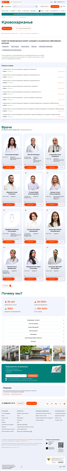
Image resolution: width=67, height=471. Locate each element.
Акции (3, 415)
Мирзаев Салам (12, 193)
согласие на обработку (15, 378)
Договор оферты (40, 420)
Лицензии (4, 426)
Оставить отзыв (58, 420)
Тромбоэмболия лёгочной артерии (11, 50)
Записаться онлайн (31, 403)
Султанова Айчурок (12, 154)
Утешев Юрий (33, 193)
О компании (5, 411)
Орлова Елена (12, 267)
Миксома (33, 46)
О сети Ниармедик (6, 413)
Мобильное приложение (22, 413)
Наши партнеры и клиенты (8, 431)
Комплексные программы (7, 424)
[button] (23, 28)
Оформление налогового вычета (43, 413)
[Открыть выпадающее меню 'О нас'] (63, 11)
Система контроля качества (8, 429)
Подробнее (50, 14)
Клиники (3, 422)
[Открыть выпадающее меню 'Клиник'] (13, 11)
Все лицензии (6, 394)
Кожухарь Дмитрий (55, 267)
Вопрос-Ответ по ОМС (41, 415)
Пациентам (20, 411)
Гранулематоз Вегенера (45, 46)
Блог (18, 422)
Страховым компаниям (60, 413)
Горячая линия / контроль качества (25, 426)
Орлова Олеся (55, 193)
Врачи (3, 420)
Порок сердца (15, 46)
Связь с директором (22, 429)
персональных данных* (27, 378)
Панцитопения (25, 46)
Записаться (61, 71)
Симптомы (19, 420)
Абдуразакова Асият (33, 267)
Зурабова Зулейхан (12, 230)
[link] (4, 17)
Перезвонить (21, 403)
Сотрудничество (60, 411)
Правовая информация (16, 394)
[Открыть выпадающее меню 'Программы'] (33, 11)
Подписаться (33, 375)
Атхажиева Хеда (55, 155)
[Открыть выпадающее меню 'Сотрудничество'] (55, 11)
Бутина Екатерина (33, 230)
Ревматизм (5, 46)
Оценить (54, 462)
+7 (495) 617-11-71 (8, 403)
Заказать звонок (44, 6)
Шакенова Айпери (55, 230)
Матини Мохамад (34, 154)
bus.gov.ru (16, 447)
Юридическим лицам (60, 415)
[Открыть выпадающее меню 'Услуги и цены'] (6, 11)
